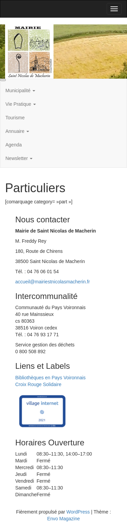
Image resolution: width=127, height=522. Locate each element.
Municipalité (20, 90)
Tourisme (15, 117)
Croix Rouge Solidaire (38, 384)
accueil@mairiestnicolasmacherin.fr (52, 281)
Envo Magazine (63, 518)
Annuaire (17, 131)
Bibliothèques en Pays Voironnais (50, 377)
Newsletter (19, 158)
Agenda (13, 144)
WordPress (78, 512)
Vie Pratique (20, 104)
